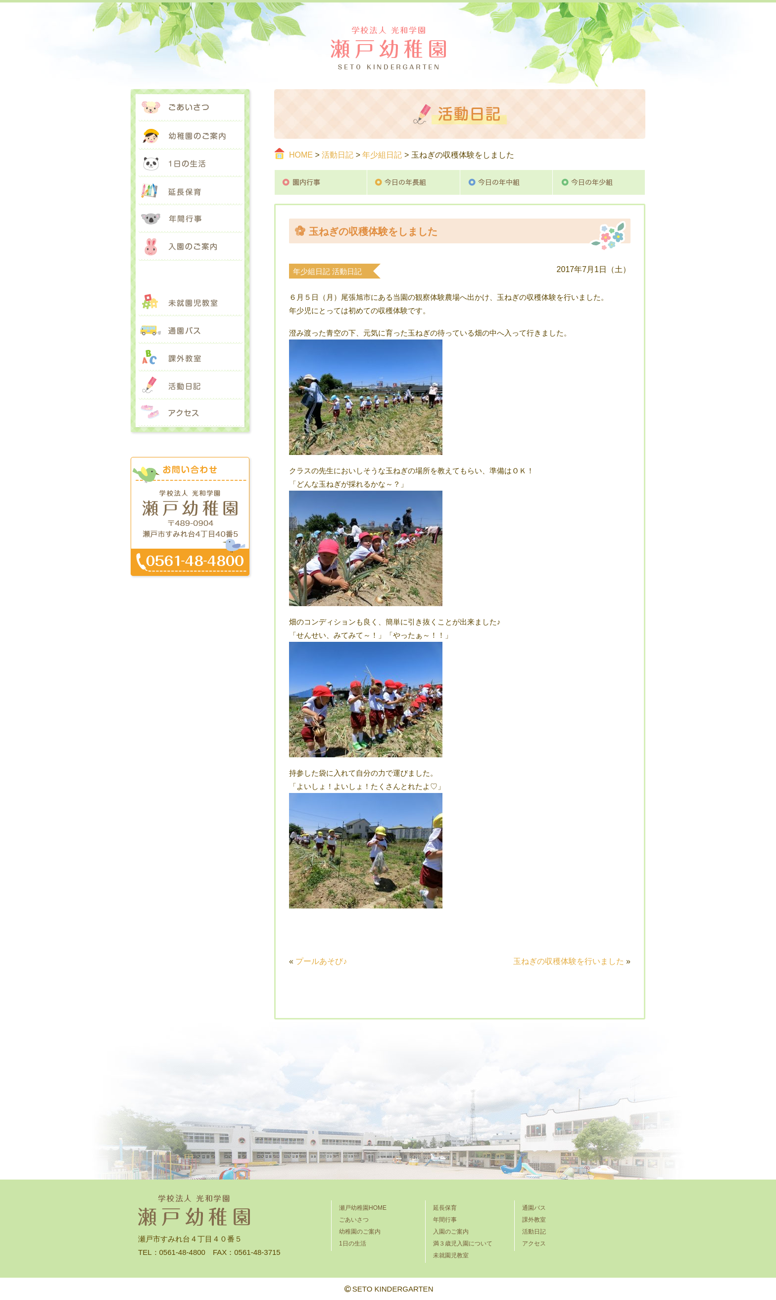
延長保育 (190, 191)
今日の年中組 (506, 182)
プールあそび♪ (321, 961)
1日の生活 (190, 163)
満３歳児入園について (190, 274)
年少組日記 (382, 155)
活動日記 (337, 155)
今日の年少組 (599, 182)
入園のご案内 (190, 247)
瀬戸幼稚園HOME (363, 1207)
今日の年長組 (413, 182)
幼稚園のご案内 (190, 136)
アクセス (190, 413)
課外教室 (190, 358)
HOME (301, 155)
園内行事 (320, 182)
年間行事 (190, 219)
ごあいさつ (190, 108)
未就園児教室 (190, 302)
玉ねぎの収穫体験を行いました (568, 961)
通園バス (190, 330)
